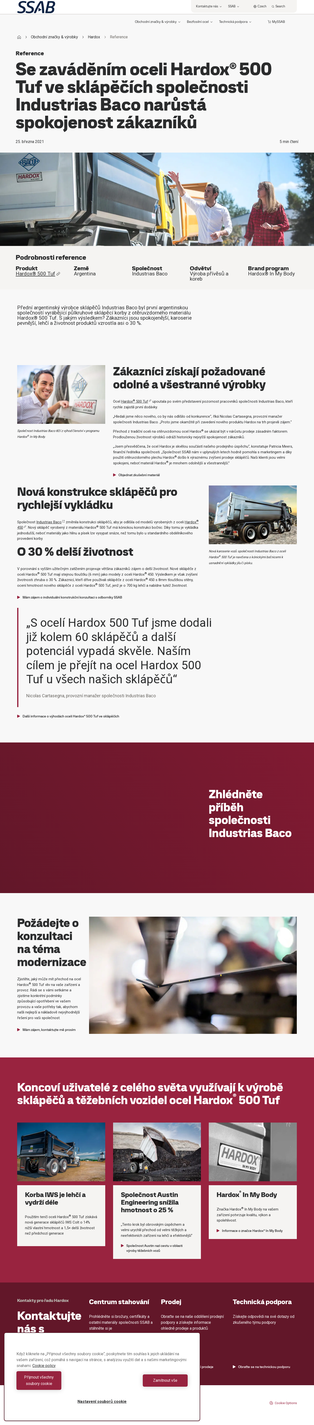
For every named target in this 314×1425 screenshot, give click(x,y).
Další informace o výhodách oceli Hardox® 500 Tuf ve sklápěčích (68, 716)
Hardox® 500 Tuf (38, 273)
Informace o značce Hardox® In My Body (250, 1230)
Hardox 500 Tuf (136, 401)
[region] (102, 1380)
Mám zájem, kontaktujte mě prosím (46, 1029)
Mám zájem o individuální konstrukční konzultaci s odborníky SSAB (69, 597)
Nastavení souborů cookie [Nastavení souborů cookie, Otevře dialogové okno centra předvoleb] (102, 1401)
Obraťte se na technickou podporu (261, 1367)
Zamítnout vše (146, 1383)
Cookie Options (283, 1403)
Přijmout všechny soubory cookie (57, 1383)
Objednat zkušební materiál (136, 475)
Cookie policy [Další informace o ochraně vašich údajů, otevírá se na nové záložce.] (44, 1372)
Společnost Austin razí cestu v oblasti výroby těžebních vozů (152, 1248)
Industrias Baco (50, 522)
